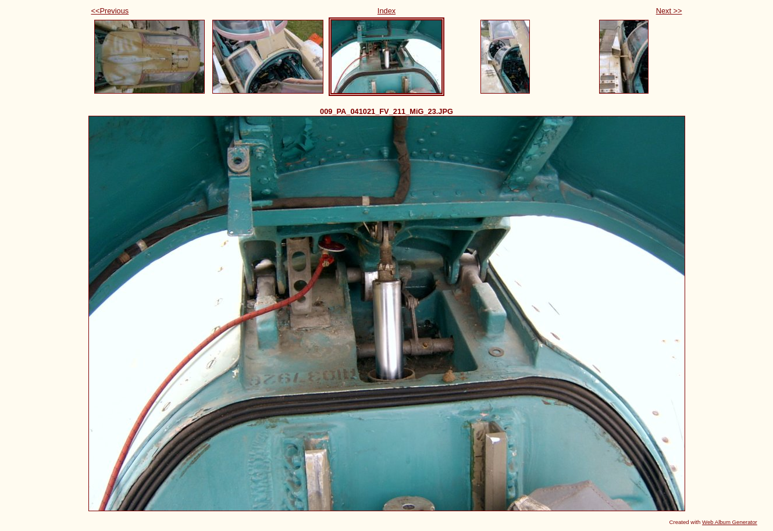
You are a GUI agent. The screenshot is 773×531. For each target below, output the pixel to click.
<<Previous (110, 10)
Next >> (669, 10)
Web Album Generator (729, 522)
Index (386, 10)
